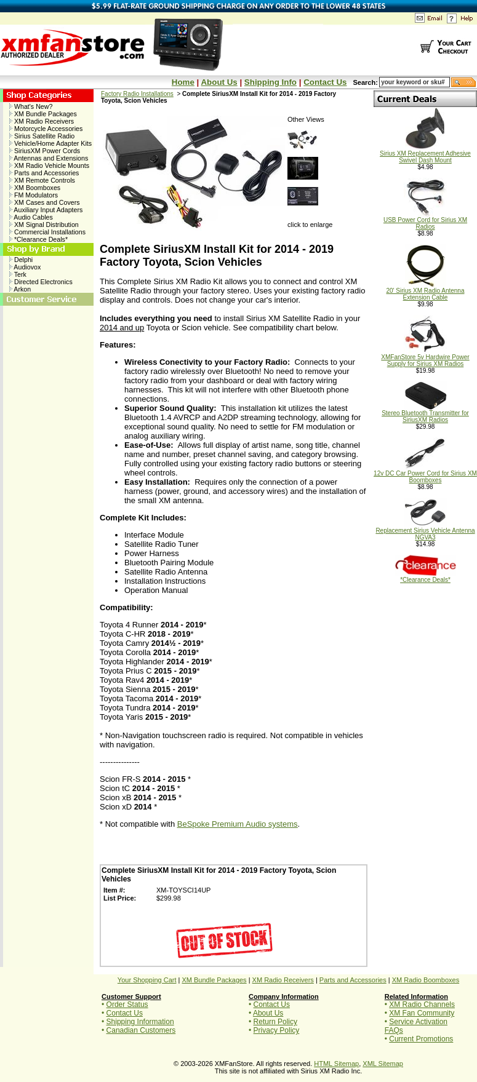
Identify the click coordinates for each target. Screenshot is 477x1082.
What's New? (30, 106)
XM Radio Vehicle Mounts (49, 165)
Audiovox (25, 267)
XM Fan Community (421, 1013)
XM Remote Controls (42, 180)
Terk (17, 274)
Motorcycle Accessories (45, 128)
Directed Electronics (41, 281)
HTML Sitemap (336, 1063)
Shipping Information (140, 1021)
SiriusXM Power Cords (44, 150)
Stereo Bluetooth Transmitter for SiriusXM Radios (425, 413)
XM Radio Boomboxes (425, 980)
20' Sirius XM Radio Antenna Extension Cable (426, 291)
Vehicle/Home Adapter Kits (50, 143)
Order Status (127, 1004)
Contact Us (325, 82)
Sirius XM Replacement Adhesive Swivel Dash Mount (425, 154)
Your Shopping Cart (147, 980)
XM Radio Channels (422, 1004)
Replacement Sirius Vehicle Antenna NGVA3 (425, 531)
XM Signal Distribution (44, 224)
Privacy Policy (277, 1030)
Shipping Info (270, 82)
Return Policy (275, 1021)
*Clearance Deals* (38, 239)
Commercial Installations (47, 232)
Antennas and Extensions (48, 158)
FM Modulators (33, 195)
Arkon (20, 289)
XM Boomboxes (34, 187)
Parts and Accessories (44, 173)
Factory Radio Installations (137, 93)
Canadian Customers (141, 1030)
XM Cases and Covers (44, 202)
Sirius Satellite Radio (41, 136)
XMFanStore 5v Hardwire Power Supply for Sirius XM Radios (425, 357)
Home (183, 82)
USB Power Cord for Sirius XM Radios (425, 220)
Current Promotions (421, 1039)
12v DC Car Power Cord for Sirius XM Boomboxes (425, 473)
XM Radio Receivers (41, 121)
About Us (219, 82)
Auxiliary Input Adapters (45, 209)
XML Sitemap (383, 1063)
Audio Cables (31, 217)
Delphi (21, 259)
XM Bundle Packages (43, 113)
